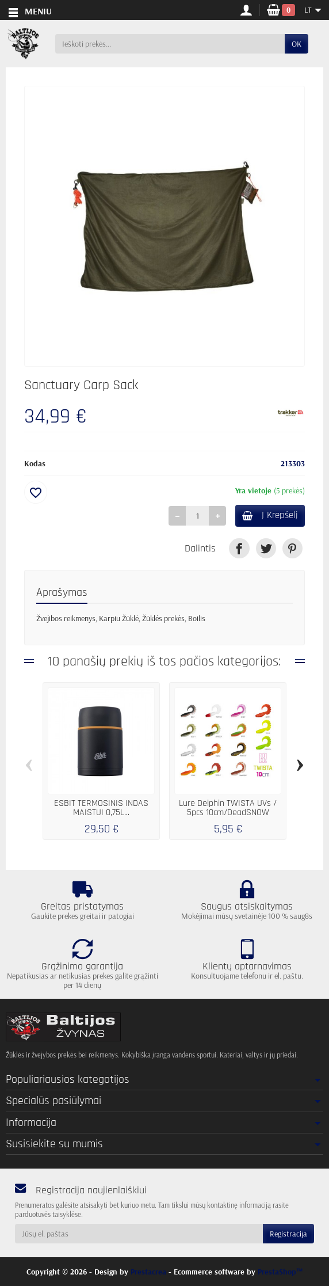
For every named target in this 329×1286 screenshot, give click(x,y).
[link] (239, 548)
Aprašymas (61, 592)
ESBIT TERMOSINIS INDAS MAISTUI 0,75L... (101, 808)
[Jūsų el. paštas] (139, 1233)
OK (296, 44)
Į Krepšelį (270, 515)
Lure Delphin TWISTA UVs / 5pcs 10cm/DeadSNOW (228, 808)
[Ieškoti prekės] (170, 44)
